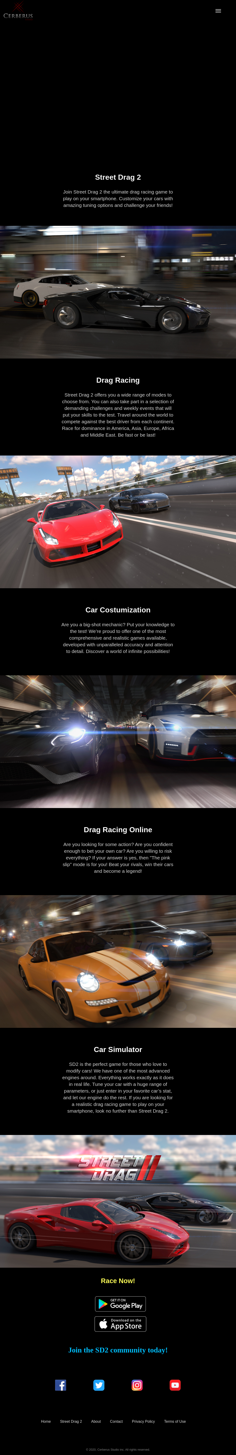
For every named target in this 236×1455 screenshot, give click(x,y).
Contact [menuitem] (116, 1421)
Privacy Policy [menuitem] (143, 1421)
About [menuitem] (96, 1421)
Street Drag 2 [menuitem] (71, 1421)
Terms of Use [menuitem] (175, 1421)
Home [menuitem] (46, 1421)
